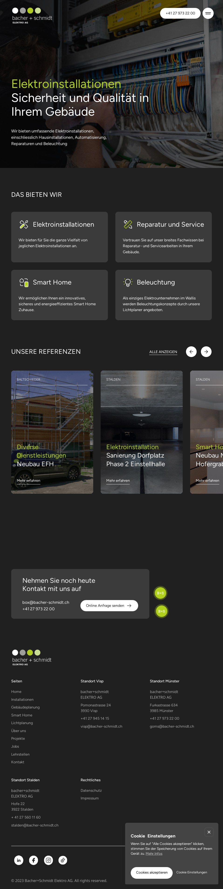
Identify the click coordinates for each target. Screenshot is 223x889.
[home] (39, 13)
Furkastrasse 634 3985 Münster (164, 708)
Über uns (18, 731)
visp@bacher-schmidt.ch (101, 726)
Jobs (15, 746)
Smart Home (21, 715)
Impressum (90, 798)
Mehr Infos (154, 853)
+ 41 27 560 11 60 (26, 817)
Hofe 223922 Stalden (22, 807)
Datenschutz (91, 790)
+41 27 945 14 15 (95, 718)
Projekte (18, 738)
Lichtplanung (22, 723)
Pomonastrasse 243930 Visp (96, 708)
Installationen (22, 699)
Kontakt (17, 762)
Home (16, 691)
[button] (207, 13)
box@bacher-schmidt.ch (45, 602)
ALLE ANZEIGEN (163, 352)
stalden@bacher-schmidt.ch (34, 825)
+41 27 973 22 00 (180, 13)
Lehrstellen (20, 754)
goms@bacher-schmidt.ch (172, 726)
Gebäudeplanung (25, 707)
